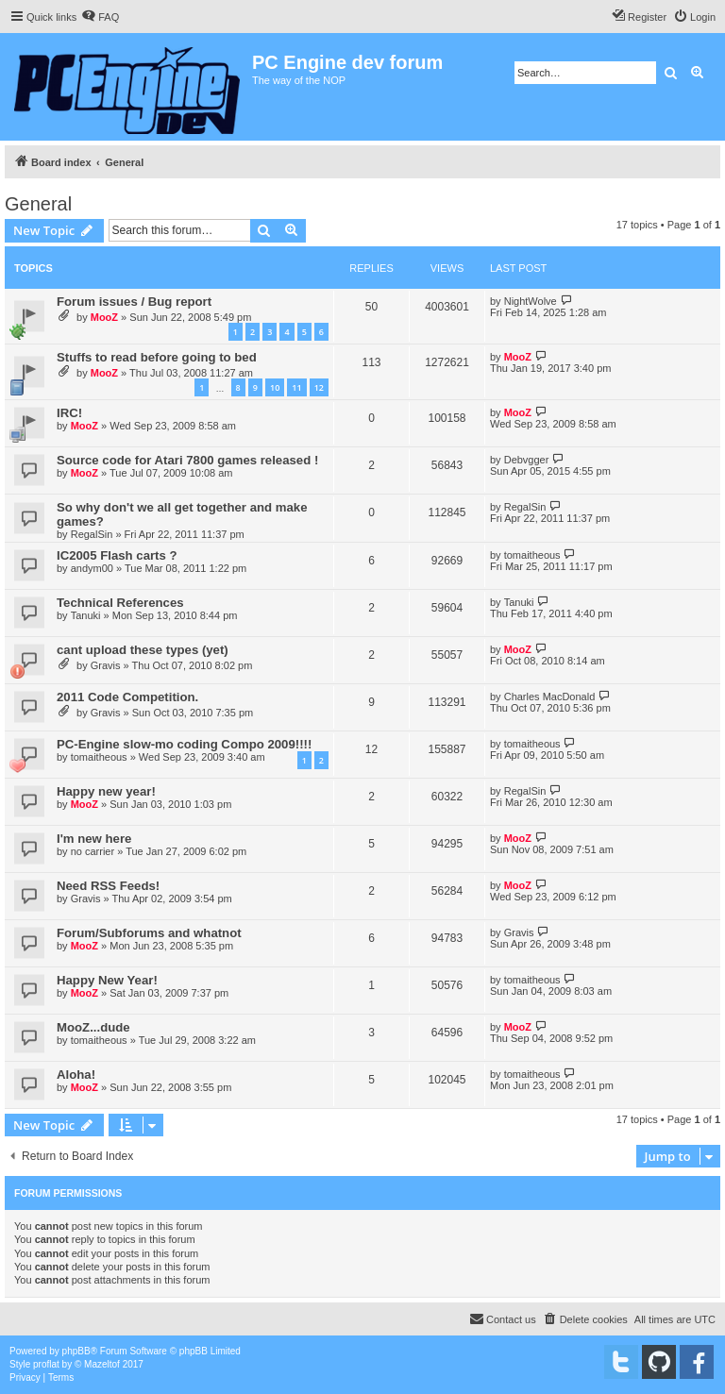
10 (274, 387)
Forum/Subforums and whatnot (149, 933)
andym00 (92, 568)
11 (296, 387)
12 (319, 387)
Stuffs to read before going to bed (157, 357)
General (38, 203)
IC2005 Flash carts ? (117, 555)
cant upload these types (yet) (142, 650)
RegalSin (92, 534)
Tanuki (86, 615)
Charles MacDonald (550, 696)
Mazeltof (102, 1364)
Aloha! (76, 1074)
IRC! (69, 413)
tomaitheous (532, 555)
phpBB (76, 1351)
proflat (46, 1364)
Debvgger (526, 459)
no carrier (92, 851)
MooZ (104, 317)
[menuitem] (100, 17)
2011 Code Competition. (127, 697)
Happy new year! (106, 791)
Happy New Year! (107, 980)
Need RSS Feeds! (108, 886)
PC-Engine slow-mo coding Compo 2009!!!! (184, 744)
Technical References (120, 603)
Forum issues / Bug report (134, 301)
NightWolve (530, 301)
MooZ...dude (93, 1027)
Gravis (106, 665)
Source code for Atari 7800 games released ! (187, 460)
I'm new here (94, 838)
